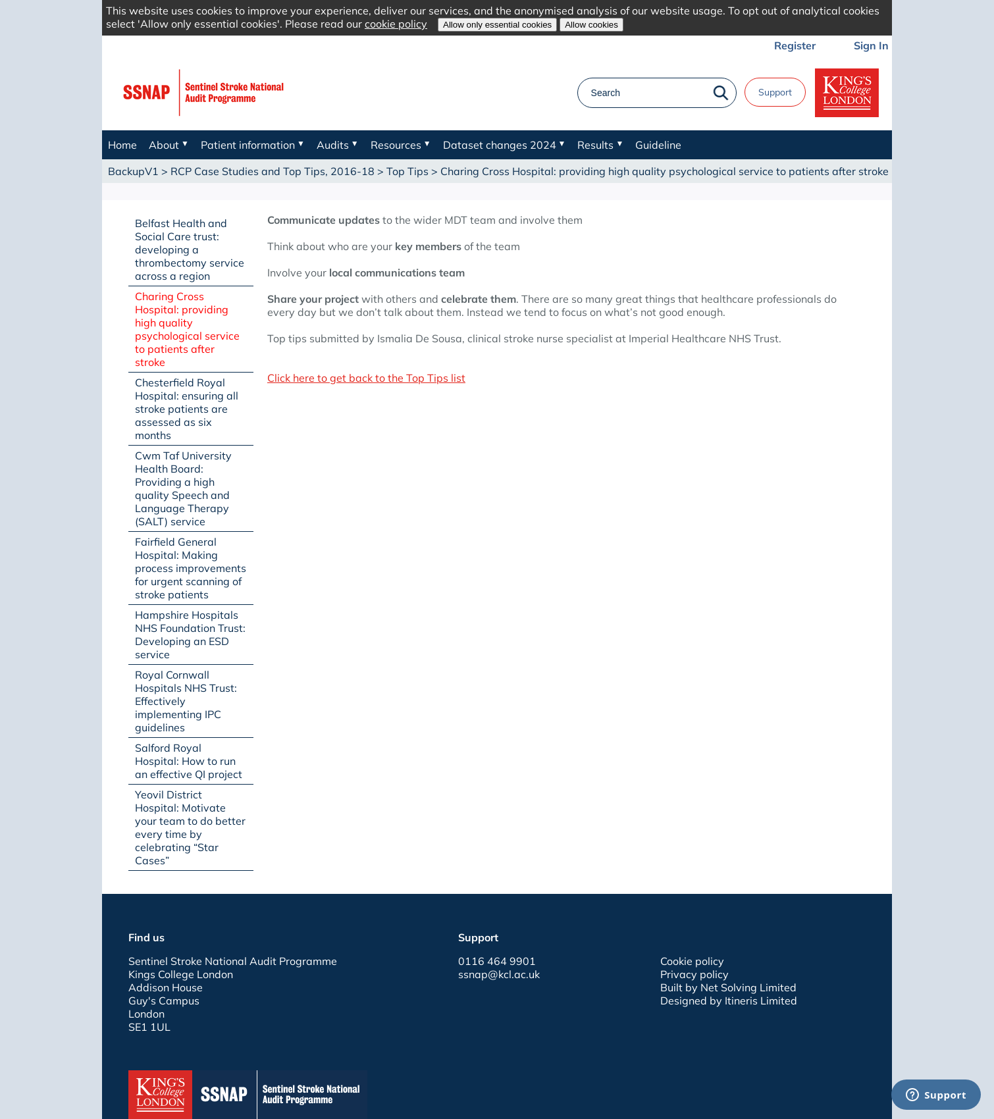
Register (795, 45)
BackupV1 (133, 171)
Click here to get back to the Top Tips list (366, 377)
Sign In (871, 45)
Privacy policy (694, 974)
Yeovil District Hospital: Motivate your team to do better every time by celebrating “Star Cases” (190, 827)
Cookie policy (692, 961)
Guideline (658, 144)
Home (122, 144)
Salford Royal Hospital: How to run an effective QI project (188, 761)
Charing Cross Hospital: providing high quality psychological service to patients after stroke (187, 329)
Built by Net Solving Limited (728, 987)
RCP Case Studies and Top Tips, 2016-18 (272, 171)
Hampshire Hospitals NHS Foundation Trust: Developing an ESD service (190, 634)
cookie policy (396, 23)
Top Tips (407, 171)
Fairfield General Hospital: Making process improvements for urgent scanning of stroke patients (190, 568)
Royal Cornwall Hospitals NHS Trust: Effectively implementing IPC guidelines (186, 701)
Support (775, 92)
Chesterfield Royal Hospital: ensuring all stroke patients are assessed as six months (186, 409)
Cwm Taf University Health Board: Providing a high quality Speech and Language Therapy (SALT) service (183, 488)
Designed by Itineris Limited (728, 1000)
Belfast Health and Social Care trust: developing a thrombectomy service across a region (189, 249)
